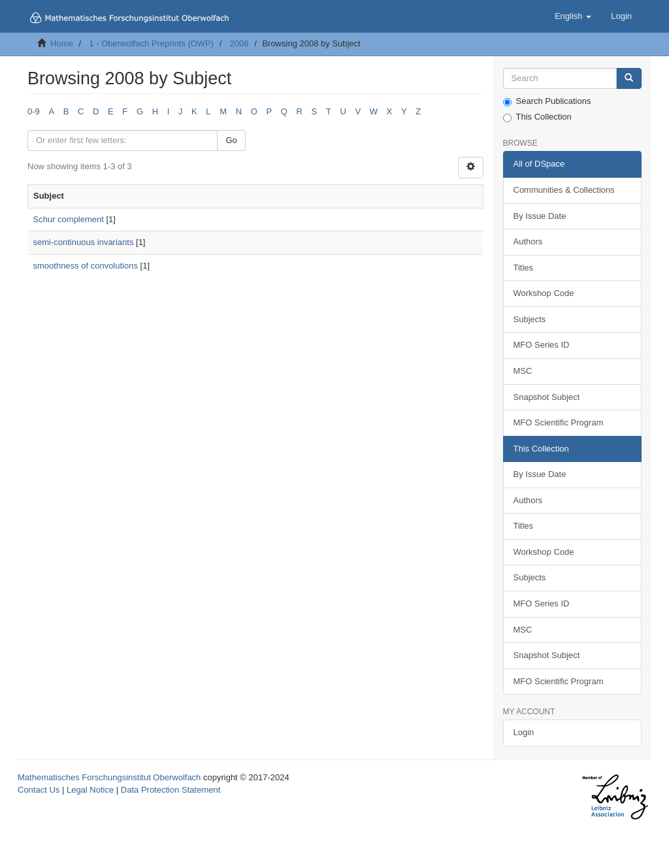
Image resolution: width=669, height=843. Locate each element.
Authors (528, 241)
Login (524, 732)
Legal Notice (90, 790)
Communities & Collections (564, 190)
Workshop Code (544, 293)
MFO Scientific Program (559, 422)
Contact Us (38, 790)
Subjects (530, 319)
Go (231, 140)
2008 (239, 43)
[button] (573, 16)
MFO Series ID (542, 345)
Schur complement (68, 219)
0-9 (33, 111)
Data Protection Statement (170, 790)
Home (61, 43)
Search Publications (547, 101)
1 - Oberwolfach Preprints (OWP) (151, 43)
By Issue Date (540, 216)
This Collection (537, 117)
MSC (523, 371)
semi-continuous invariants (83, 242)
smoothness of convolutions (85, 266)
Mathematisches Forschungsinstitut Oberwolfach (109, 777)
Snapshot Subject (547, 397)
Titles (524, 268)
